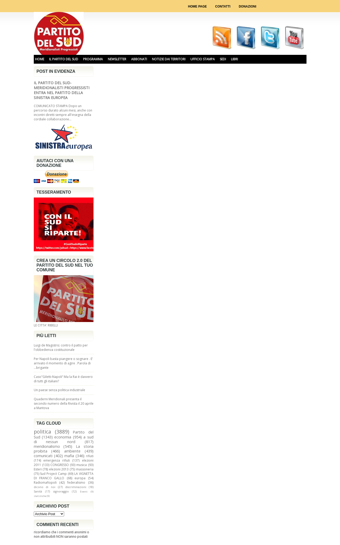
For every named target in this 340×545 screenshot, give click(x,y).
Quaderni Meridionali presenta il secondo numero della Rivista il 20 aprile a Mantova (64, 403)
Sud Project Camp (53, 473)
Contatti (222, 6)
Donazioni (247, 6)
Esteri (38, 469)
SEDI (223, 59)
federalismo (76, 482)
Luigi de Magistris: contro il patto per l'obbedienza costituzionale (61, 347)
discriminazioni (75, 487)
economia (62, 437)
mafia (69, 455)
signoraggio (61, 491)
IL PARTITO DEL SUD (63, 59)
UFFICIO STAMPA (202, 59)
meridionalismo (47, 446)
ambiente (72, 451)
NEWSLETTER (117, 59)
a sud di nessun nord (64, 439)
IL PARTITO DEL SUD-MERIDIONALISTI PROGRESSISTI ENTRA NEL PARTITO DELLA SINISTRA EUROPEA (61, 90)
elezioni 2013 (59, 469)
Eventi (84, 491)
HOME (39, 59)
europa (80, 478)
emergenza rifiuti (56, 460)
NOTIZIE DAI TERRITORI (168, 59)
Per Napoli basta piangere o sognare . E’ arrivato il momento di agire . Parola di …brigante (63, 363)
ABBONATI (139, 59)
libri (234, 59)
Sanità (38, 491)
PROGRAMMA (93, 59)
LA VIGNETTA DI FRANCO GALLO (64, 475)
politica (42, 431)
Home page (197, 6)
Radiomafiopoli (45, 482)
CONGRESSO (59, 465)
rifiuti (90, 456)
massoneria (85, 469)
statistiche (40, 496)
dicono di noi (45, 487)
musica (81, 465)
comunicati (43, 455)
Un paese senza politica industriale (59, 390)
